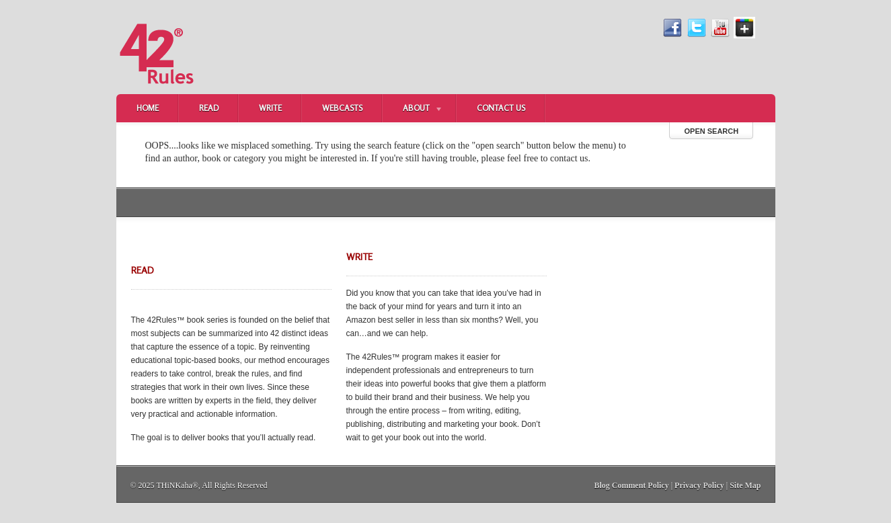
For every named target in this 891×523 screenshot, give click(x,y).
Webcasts (342, 108)
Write (270, 108)
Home (148, 108)
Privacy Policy (699, 485)
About (413, 109)
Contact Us (501, 108)
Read (209, 108)
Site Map (745, 485)
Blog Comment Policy (631, 485)
